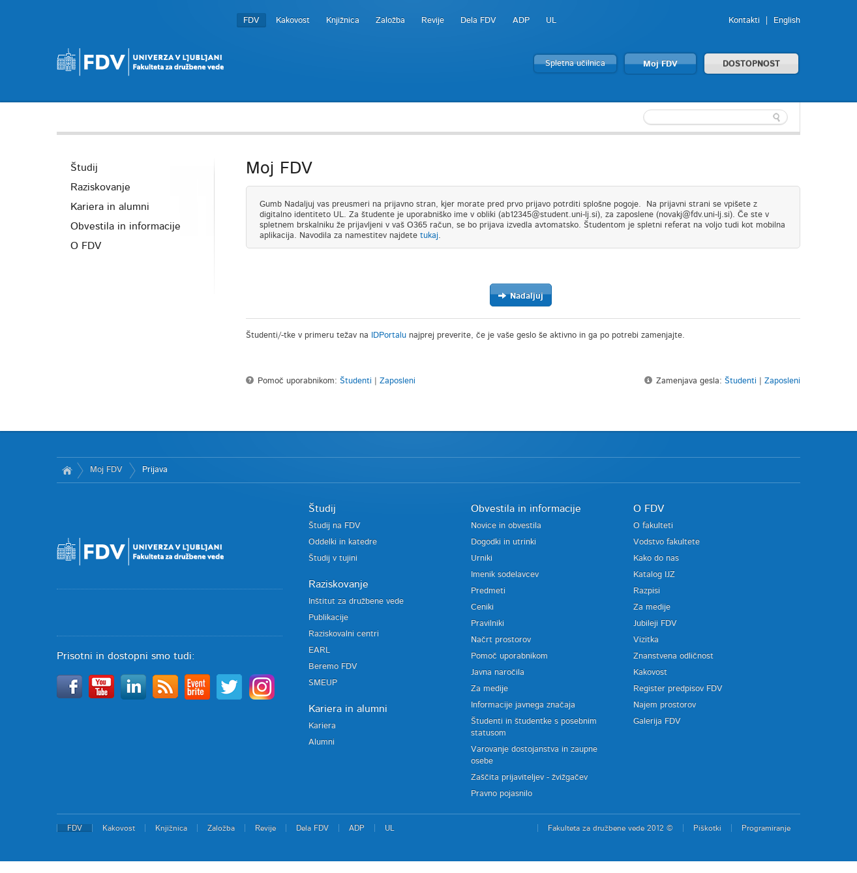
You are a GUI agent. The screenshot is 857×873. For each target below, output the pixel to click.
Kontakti (744, 20)
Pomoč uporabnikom (509, 656)
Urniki (481, 558)
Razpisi (646, 591)
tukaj (429, 235)
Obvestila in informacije (125, 226)
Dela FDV (478, 20)
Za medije (489, 689)
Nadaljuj (520, 296)
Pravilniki (487, 623)
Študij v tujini (332, 558)
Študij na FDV (334, 526)
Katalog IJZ (654, 574)
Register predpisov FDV (678, 689)
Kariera (322, 726)
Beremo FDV (332, 666)
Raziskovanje (100, 187)
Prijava (155, 470)
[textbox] (715, 117)
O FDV (85, 246)
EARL (319, 650)
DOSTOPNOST (751, 64)
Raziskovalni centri (343, 634)
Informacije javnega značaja (523, 705)
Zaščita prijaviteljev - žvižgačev (529, 777)
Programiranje (766, 828)
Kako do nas (656, 558)
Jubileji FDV (655, 623)
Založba (390, 20)
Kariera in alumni (109, 206)
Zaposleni (397, 381)
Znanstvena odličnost (673, 656)
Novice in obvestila (506, 526)
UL (551, 20)
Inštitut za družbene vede (356, 601)
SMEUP (322, 683)
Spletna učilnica (575, 63)
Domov (67, 470)
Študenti (356, 381)
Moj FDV (660, 64)
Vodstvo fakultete (666, 542)
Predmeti (488, 591)
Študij (84, 167)
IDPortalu (388, 335)
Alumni (321, 742)
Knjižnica (342, 20)
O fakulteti (653, 526)
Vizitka (646, 640)
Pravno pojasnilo (501, 794)
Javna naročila (497, 672)
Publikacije (328, 618)
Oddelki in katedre (342, 542)
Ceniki (482, 607)
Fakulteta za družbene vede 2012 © (610, 828)
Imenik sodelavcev (505, 574)
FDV (251, 20)
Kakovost (293, 20)
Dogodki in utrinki (503, 542)
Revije (432, 20)
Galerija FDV (657, 721)
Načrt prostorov (501, 640)
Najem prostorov (664, 705)
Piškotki (707, 828)
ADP (521, 20)
